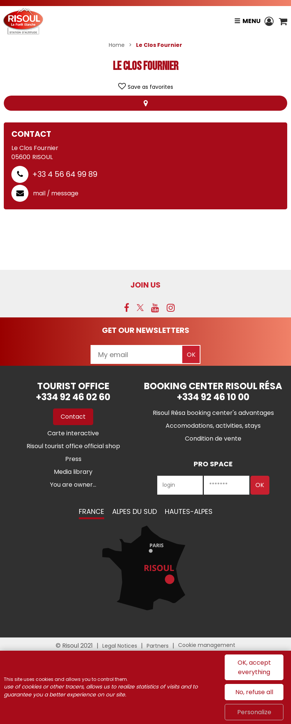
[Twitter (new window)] (140, 307)
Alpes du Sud (134, 511)
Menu (251, 21)
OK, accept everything (254, 667)
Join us (145, 285)
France (91, 511)
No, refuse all (254, 692)
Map (145, 103)
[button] (283, 21)
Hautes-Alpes (189, 511)
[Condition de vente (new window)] (213, 438)
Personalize (254, 712)
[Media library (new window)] (73, 471)
